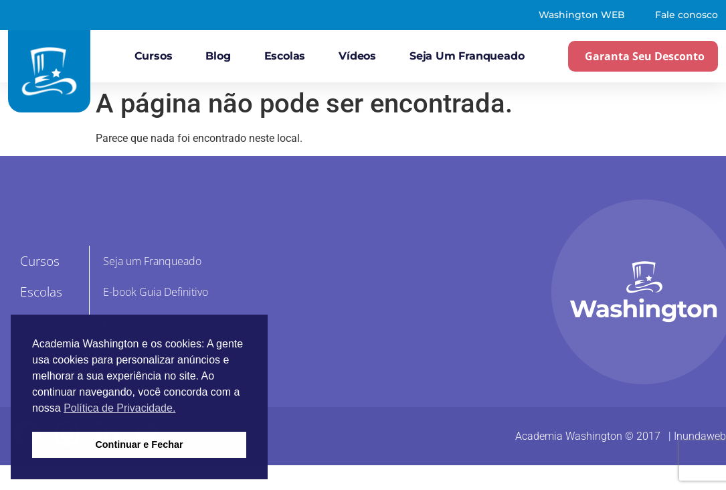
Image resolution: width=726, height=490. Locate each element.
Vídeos (357, 56)
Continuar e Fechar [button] (139, 444)
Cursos (153, 56)
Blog (217, 56)
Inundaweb (700, 436)
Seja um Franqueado (467, 56)
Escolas (285, 56)
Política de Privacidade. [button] (119, 408)
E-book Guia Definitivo (155, 291)
